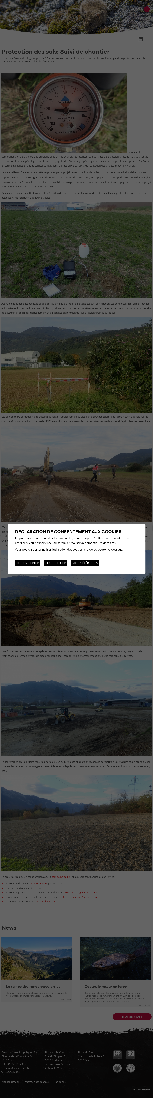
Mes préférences (85, 563)
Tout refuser (55, 563)
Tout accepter (28, 563)
